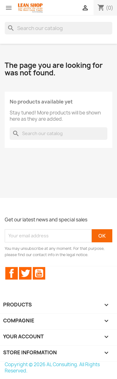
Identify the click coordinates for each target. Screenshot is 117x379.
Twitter (25, 273)
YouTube (39, 273)
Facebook (11, 273)
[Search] (58, 28)
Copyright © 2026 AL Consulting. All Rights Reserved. (52, 367)
